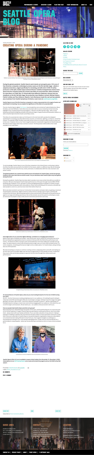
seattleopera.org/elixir (50, 99)
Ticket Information (72, 5)
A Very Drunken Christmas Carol (71, 59)
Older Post (58, 411)
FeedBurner (70, 150)
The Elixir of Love (15, 369)
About (25, 452)
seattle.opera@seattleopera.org (46, 434)
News (8, 369)
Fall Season (23, 107)
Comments (67, 161)
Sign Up (65, 93)
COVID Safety (7, 434)
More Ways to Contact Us (41, 436)
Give (91, 5)
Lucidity (65, 57)
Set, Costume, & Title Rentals (12, 430)
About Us (84, 5)
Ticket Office (32, 452)
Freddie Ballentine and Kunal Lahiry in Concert (75, 65)
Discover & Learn (46, 5)
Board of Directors (9, 429)
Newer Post (6, 411)
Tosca (64, 66)
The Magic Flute (67, 63)
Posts (66, 158)
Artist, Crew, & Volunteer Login (13, 432)
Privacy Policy (16, 452)
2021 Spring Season (19, 361)
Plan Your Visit (59, 5)
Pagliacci (65, 54)
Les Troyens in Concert (69, 61)
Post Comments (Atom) (17, 414)
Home (32, 411)
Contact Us (6, 452)
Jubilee (65, 55)
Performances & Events (31, 5)
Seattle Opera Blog (29, 17)
